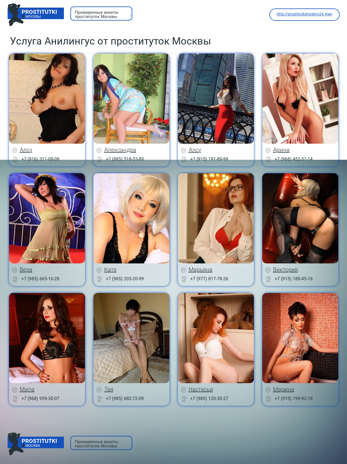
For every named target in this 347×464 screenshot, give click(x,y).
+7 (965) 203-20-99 (125, 278)
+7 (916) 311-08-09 (40, 159)
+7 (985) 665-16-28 (40, 278)
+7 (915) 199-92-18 (294, 398)
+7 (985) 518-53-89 (125, 159)
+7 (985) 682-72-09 (125, 398)
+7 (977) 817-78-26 (209, 278)
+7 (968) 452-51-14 (294, 159)
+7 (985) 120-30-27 (209, 398)
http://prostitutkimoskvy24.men (304, 14)
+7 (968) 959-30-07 (40, 398)
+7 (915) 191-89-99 (209, 159)
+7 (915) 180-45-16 (294, 278)
